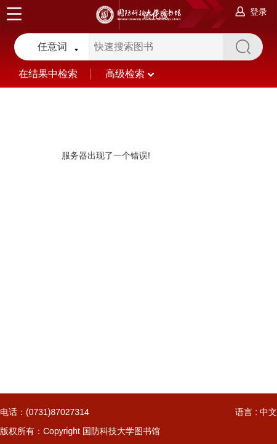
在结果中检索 (61, 73)
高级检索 (129, 73)
